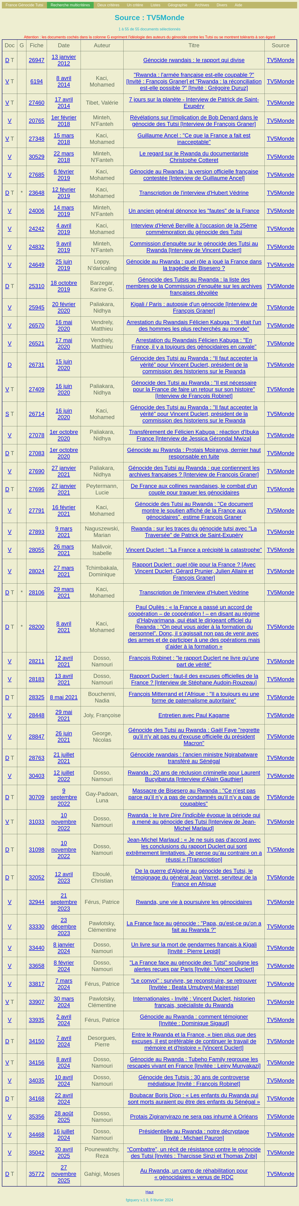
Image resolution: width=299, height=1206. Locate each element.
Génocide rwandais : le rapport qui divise (194, 60)
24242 (36, 229)
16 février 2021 (63, 510)
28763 (36, 758)
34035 (36, 1080)
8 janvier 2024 (64, 947)
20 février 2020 (63, 307)
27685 (36, 175)
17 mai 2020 (63, 343)
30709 (36, 797)
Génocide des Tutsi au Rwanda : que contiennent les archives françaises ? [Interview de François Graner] (194, 471)
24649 (36, 265)
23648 (36, 193)
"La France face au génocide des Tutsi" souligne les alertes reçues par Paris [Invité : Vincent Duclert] (194, 965)
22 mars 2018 (64, 156)
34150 (36, 1041)
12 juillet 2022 (63, 775)
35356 (36, 1116)
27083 (36, 453)
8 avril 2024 (63, 1062)
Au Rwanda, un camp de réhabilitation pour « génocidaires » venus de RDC (194, 1173)
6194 (36, 81)
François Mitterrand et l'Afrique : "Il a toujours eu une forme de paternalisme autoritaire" (194, 697)
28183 (36, 679)
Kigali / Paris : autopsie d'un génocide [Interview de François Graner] (194, 307)
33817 (36, 984)
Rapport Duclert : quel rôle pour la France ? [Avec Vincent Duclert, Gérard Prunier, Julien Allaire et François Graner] (194, 571)
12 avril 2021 (64, 661)
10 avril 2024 (64, 1080)
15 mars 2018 (64, 138)
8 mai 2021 (64, 697)
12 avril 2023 (64, 877)
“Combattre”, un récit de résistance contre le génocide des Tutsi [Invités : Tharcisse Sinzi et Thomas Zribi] (194, 1152)
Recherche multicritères (70, 5)
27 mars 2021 (64, 571)
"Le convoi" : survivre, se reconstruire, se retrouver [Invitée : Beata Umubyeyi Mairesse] (194, 983)
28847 (36, 736)
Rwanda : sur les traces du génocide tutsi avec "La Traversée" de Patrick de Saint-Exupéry (194, 531)
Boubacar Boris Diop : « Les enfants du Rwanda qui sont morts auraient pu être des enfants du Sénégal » (194, 1098)
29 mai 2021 (63, 715)
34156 (36, 1062)
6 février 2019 (64, 174)
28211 (36, 661)
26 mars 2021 (64, 549)
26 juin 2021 (64, 736)
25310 (36, 286)
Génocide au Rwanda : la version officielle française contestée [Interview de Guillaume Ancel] (194, 174)
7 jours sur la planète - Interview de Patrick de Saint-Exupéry (194, 102)
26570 (36, 325)
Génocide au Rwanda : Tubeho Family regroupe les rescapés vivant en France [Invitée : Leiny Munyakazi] (194, 1062)
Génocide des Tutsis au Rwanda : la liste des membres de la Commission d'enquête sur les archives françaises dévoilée (194, 286)
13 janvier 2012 (64, 60)
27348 (36, 138)
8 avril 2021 (63, 626)
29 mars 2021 (64, 592)
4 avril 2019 (63, 228)
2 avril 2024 (63, 1019)
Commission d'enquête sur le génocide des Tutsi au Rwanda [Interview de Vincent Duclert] (194, 246)
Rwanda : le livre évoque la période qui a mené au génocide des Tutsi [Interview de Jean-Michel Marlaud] (194, 821)
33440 (36, 948)
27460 (36, 102)
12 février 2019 (63, 192)
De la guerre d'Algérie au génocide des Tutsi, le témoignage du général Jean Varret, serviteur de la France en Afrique (194, 877)
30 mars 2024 (64, 1001)
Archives (202, 5)
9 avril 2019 (63, 246)
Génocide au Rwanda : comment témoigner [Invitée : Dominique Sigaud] (194, 1019)
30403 (36, 776)
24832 (36, 247)
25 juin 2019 (64, 264)
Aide (238, 5)
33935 (36, 1020)
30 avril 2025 (64, 1152)
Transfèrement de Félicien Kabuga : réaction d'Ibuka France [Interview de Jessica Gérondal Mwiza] (194, 435)
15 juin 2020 (64, 364)
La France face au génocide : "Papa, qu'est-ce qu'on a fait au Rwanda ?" (194, 926)
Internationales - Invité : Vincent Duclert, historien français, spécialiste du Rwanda (194, 1001)
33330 (36, 926)
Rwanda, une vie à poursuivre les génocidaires (194, 902)
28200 (36, 627)
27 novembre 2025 (63, 1174)
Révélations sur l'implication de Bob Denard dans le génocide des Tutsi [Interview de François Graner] (194, 120)
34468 (36, 1134)
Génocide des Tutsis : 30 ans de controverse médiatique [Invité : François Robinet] (194, 1080)
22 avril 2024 (64, 1098)
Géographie (177, 5)
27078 (36, 435)
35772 (36, 1174)
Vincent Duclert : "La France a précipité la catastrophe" (194, 550)
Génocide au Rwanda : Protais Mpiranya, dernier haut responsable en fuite (194, 453)
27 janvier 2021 (64, 471)
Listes (155, 5)
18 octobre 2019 (63, 286)
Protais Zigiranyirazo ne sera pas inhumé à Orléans (194, 1116)
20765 (36, 120)
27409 (36, 389)
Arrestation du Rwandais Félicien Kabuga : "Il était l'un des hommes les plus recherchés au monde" (194, 325)
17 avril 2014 (64, 102)
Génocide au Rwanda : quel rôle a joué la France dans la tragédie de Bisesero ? (194, 264)
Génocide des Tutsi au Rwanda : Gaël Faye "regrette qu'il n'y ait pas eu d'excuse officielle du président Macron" (194, 736)
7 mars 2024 (63, 983)
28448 (36, 715)
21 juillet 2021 (63, 757)
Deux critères (108, 5)
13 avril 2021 (64, 679)
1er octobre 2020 (64, 435)
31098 (36, 849)
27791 (36, 510)
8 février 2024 (64, 965)
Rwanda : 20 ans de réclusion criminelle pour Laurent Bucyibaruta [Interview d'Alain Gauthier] (194, 775)
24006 (36, 211)
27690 (36, 471)
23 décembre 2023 (63, 926)
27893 (36, 532)
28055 (36, 550)
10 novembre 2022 (63, 821)
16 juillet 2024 (63, 1134)
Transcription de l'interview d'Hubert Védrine (194, 193)
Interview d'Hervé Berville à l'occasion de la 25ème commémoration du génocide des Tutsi (194, 228)
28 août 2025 (63, 1116)
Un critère (135, 5)
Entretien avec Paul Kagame (193, 715)
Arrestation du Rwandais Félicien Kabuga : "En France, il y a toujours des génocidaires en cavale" (194, 343)
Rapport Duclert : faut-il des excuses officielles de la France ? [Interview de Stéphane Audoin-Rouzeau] (194, 679)
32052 (36, 877)
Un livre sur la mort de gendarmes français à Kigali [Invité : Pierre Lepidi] (194, 947)
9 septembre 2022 (63, 797)
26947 (36, 60)
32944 (36, 902)
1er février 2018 (63, 120)
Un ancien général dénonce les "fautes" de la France (193, 211)
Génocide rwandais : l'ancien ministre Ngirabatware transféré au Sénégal (194, 757)
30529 (36, 156)
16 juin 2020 (64, 389)
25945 (36, 307)
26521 (36, 343)
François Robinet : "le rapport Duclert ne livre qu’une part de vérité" (194, 661)
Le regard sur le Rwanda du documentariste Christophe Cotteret (194, 156)
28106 (36, 592)
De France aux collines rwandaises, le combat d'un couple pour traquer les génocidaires (194, 489)
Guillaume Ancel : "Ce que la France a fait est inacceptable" (194, 138)
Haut (149, 1192)
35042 (36, 1152)
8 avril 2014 (63, 81)
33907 (36, 1002)
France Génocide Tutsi (24, 5)
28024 (36, 571)
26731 (36, 365)
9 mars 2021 (63, 531)
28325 (36, 697)
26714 (36, 414)
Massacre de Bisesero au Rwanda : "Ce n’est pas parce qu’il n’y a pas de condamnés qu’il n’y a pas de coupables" (194, 797)
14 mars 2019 (64, 210)
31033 (36, 822)
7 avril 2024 (63, 1041)
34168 (36, 1098)
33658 (36, 966)
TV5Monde (280, 60)
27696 (36, 489)
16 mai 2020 (63, 325)
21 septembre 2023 (63, 902)
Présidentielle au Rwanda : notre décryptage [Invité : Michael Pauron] (194, 1134)
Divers (222, 5)
